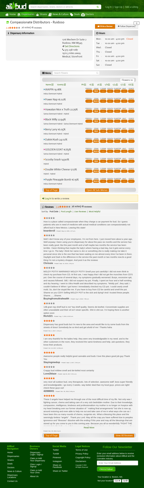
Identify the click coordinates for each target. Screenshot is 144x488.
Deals (72, 15)
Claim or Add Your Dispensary (37, 459)
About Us (34, 476)
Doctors (85, 15)
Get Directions (71, 46)
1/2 (123, 84)
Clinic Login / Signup (36, 465)
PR (83, 84)
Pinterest (57, 457)
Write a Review (105, 26)
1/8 (107, 84)
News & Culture (57, 15)
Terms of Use (82, 450)
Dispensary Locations (12, 476)
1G (91, 84)
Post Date (54, 211)
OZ (131, 84)
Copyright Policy (83, 457)
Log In (109, 7)
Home (10, 15)
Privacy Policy (82, 454)
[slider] (14, 28)
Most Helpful (95, 211)
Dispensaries (25, 14)
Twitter (56, 450)
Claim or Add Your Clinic (36, 471)
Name (49, 84)
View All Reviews (124, 435)
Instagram (57, 461)
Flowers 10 (127, 80)
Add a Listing (131, 7)
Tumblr (56, 454)
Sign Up (119, 7)
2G (99, 84)
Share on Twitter (60, 471)
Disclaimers (81, 461)
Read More (89, 427)
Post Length (66, 211)
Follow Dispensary (127, 26)
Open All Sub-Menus (96, 190)
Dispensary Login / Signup (36, 453)
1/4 (115, 84)
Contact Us (12, 481)
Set (125, 481)
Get (117, 481)
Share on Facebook (57, 466)
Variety (61, 84)
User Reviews (81, 211)
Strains (40, 14)
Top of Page (51, 190)
